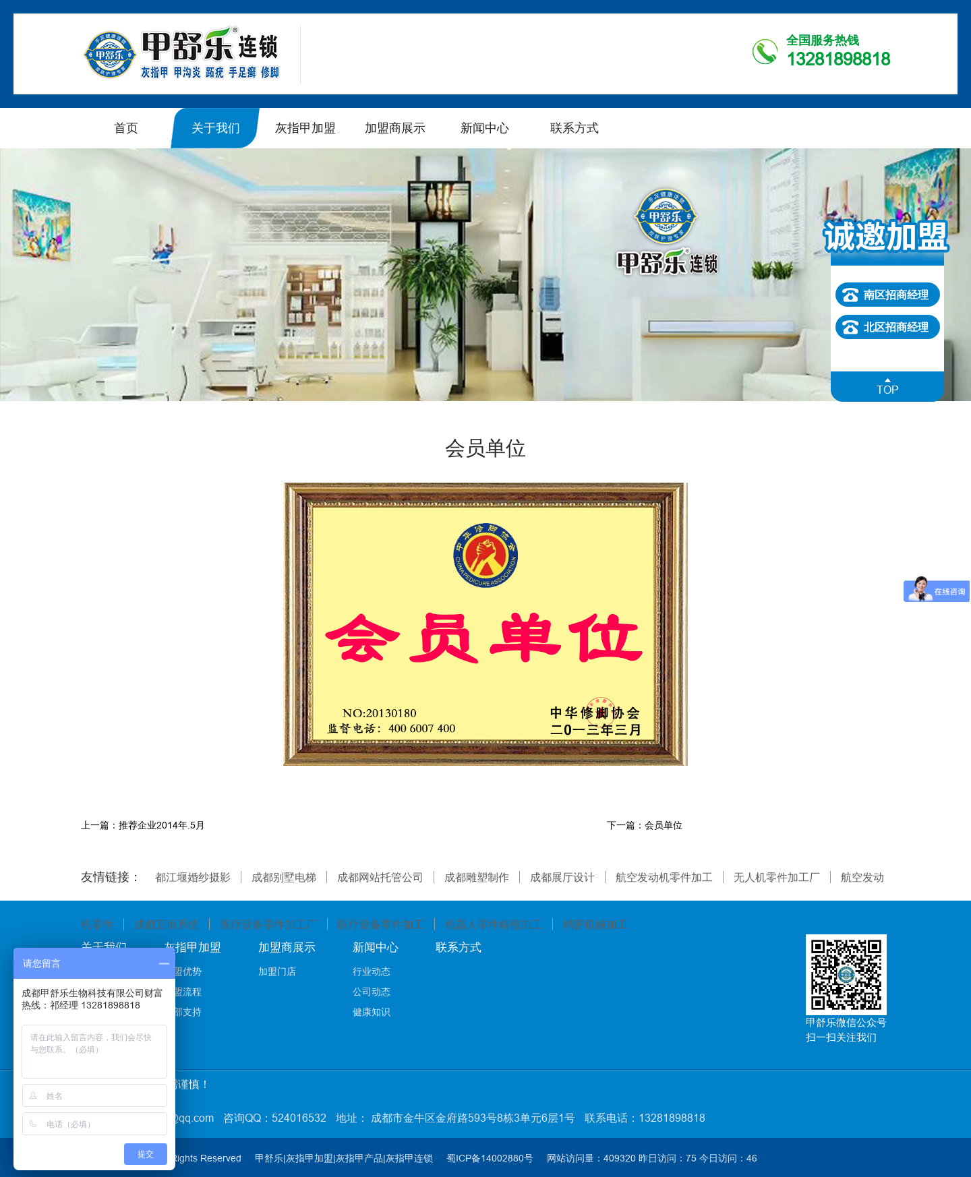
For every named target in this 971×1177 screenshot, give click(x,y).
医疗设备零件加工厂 (268, 924)
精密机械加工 (595, 924)
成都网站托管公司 (380, 877)
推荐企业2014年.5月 (162, 825)
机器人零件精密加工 (493, 924)
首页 (126, 128)
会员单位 (663, 825)
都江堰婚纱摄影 (193, 877)
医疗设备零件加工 (381, 924)
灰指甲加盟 (305, 128)
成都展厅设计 (562, 877)
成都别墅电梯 (284, 877)
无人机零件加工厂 (777, 877)
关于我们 (216, 128)
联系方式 (574, 128)
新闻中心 (485, 128)
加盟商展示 (395, 128)
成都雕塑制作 (476, 877)
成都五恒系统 (166, 924)
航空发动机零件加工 (664, 877)
